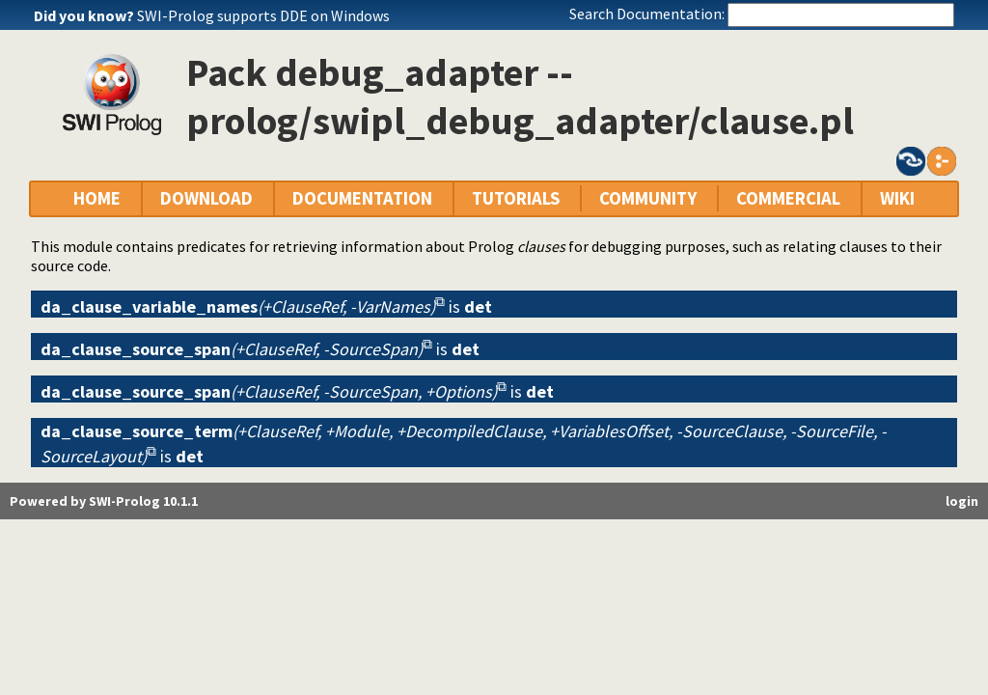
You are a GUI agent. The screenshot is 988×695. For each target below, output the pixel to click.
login (962, 501)
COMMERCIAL (788, 198)
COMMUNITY (648, 198)
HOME (97, 198)
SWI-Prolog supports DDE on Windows (263, 15)
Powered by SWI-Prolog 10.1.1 (104, 501)
